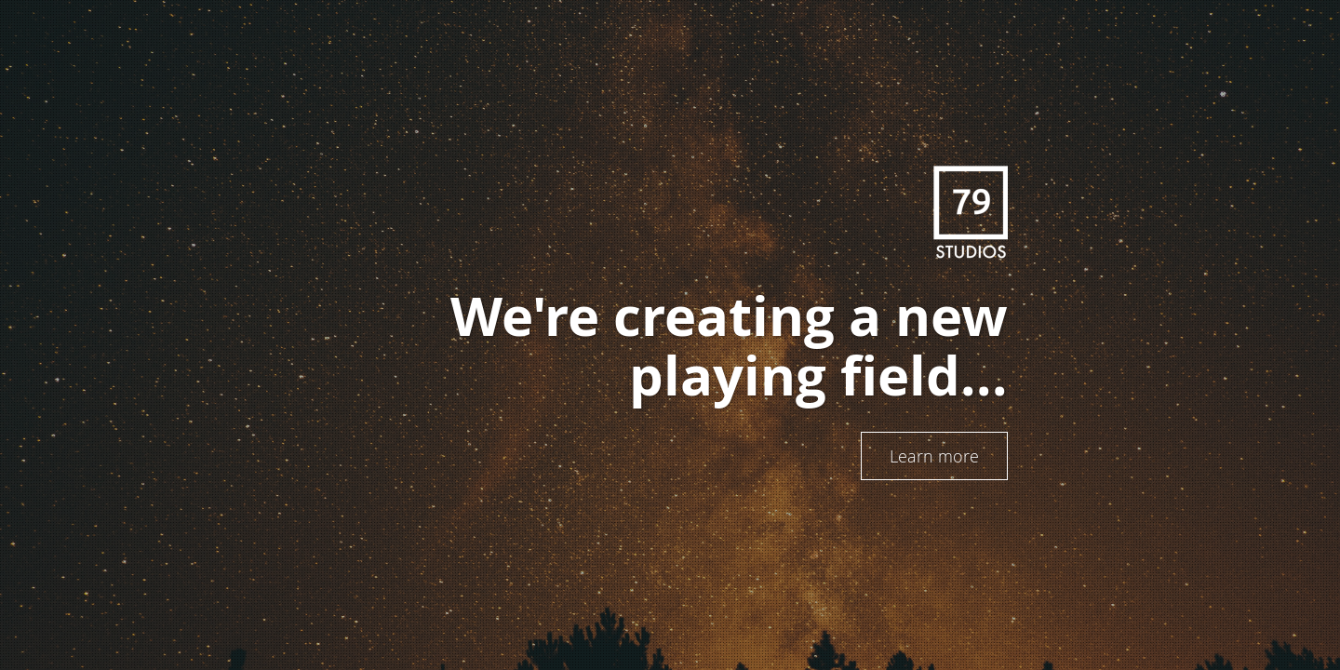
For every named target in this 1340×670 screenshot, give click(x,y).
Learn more (934, 456)
